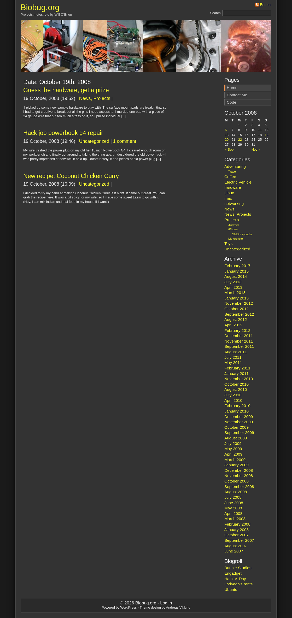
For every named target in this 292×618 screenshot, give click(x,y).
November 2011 (238, 341)
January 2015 (236, 271)
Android (233, 225)
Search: (215, 13)
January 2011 (236, 373)
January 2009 (236, 465)
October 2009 (236, 427)
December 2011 (238, 335)
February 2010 (237, 405)
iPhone (233, 229)
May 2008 (233, 508)
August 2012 (235, 319)
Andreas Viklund (178, 607)
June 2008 (233, 503)
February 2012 (237, 330)
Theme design (150, 607)
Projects (231, 219)
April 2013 (233, 287)
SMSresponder (242, 234)
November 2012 (238, 303)
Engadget (233, 573)
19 (266, 135)
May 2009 (233, 448)
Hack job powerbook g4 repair (63, 133)
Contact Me (237, 95)
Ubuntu (230, 589)
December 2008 (238, 470)
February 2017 (237, 265)
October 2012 (236, 309)
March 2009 (235, 459)
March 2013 (235, 292)
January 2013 (236, 298)
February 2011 (237, 368)
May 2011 (233, 362)
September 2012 (239, 314)
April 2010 (233, 400)
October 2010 (236, 384)
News (229, 209)
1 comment (124, 141)
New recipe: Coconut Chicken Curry (71, 176)
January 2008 (236, 529)
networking (234, 203)
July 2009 (233, 443)
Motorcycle (235, 238)
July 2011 (233, 357)
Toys (228, 243)
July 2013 (233, 282)
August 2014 (235, 276)
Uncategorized (94, 141)
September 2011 (239, 346)
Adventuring (235, 166)
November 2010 (238, 378)
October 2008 (236, 481)
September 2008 (239, 486)
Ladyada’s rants (238, 584)
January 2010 (236, 411)
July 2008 (233, 497)
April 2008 (233, 513)
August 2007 (235, 546)
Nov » (256, 149)
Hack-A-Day (235, 578)
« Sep (229, 149)
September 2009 (239, 432)
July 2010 (233, 395)
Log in (166, 603)
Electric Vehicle (238, 182)
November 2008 (238, 475)
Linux (229, 193)
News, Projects (94, 98)
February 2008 (237, 524)
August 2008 (235, 492)
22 (240, 140)
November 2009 (238, 422)
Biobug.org (40, 7)
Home (232, 87)
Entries (265, 5)
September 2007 (239, 540)
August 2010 (235, 389)
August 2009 (235, 438)
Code (231, 102)
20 (227, 140)
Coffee (230, 176)
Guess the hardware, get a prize (66, 90)
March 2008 (235, 518)
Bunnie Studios (237, 568)
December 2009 (238, 416)
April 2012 (233, 325)
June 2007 (233, 551)
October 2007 (236, 535)
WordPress (128, 607)
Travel (232, 171)
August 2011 (235, 352)
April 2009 (233, 454)
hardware (232, 187)
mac (228, 198)
